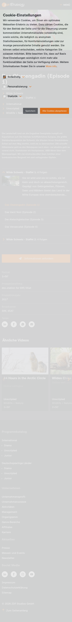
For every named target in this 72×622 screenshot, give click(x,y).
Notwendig (14, 76)
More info (51, 66)
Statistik (12, 96)
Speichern (30, 111)
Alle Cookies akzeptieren (54, 111)
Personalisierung (17, 86)
